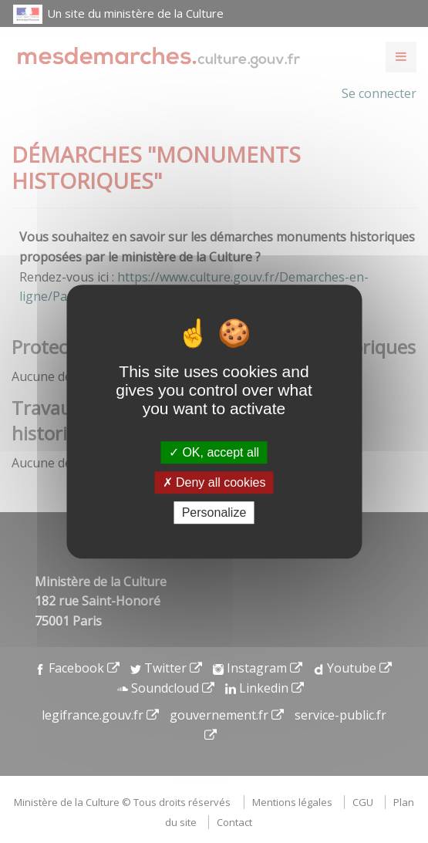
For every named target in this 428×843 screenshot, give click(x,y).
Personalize (214, 512)
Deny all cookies (214, 482)
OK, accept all (214, 452)
